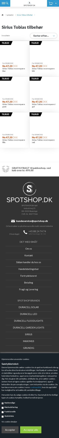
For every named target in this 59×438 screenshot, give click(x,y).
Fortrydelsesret (28, 275)
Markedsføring (11, 407)
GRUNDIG (28, 347)
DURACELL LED (28, 314)
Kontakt (28, 255)
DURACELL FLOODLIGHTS (28, 320)
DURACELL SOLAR (29, 307)
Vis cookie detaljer (9, 421)
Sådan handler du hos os (28, 262)
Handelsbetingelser (28, 269)
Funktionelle (10, 411)
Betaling (28, 282)
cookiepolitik (35, 387)
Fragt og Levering (28, 289)
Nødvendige (9, 403)
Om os (28, 248)
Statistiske (9, 416)
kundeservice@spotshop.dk (32, 221)
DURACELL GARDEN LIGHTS (28, 327)
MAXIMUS (28, 341)
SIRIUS (28, 334)
